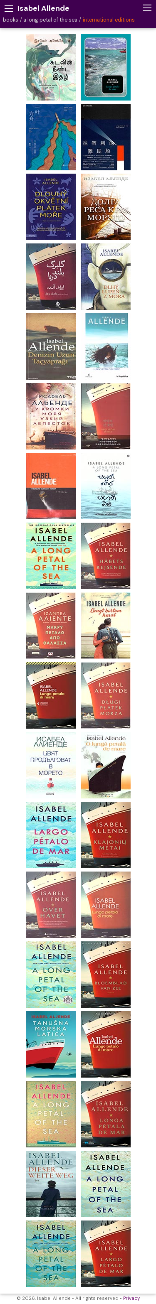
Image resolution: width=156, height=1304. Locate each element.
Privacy (131, 1298)
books (10, 20)
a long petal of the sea (50, 20)
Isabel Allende (43, 8)
